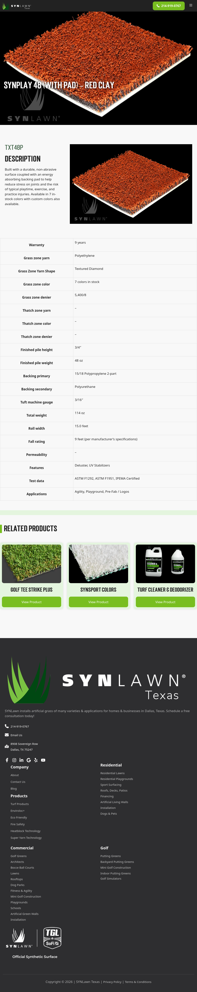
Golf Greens (19, 856)
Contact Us (18, 782)
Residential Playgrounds (116, 779)
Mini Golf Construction (26, 896)
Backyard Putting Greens (117, 862)
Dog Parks (17, 885)
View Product (32, 602)
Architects (17, 862)
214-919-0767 (20, 726)
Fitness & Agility (21, 891)
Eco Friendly (19, 817)
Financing (107, 796)
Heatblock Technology (25, 831)
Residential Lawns (112, 773)
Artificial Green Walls (24, 914)
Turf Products (20, 804)
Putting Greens (110, 856)
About (15, 775)
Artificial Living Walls (114, 802)
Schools (16, 908)
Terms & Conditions (138, 982)
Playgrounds (19, 902)
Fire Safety (18, 824)
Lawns (15, 873)
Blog (14, 788)
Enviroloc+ (18, 811)
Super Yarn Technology (26, 838)
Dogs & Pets (108, 813)
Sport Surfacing (110, 785)
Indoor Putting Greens (115, 873)
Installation (108, 808)
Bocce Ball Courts (22, 867)
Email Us (16, 735)
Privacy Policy (112, 982)
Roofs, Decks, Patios (114, 790)
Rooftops (17, 879)
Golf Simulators (110, 878)
